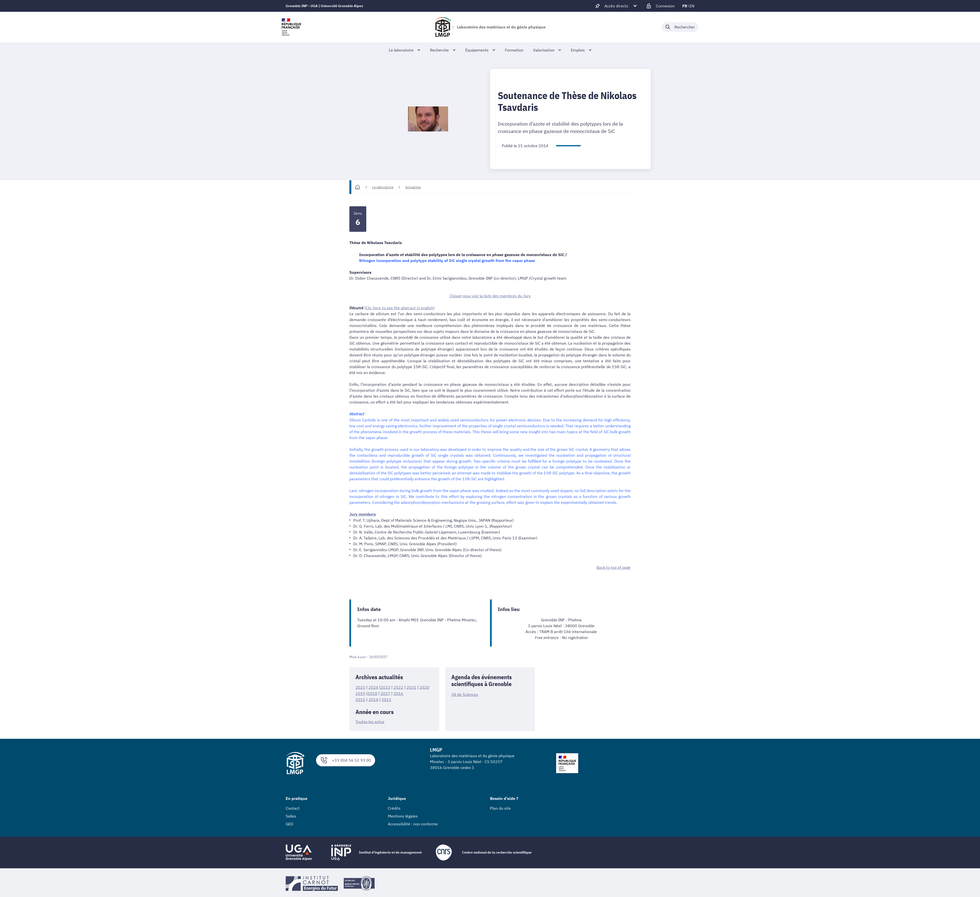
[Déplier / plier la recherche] (680, 27)
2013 (386, 698)
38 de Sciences (464, 693)
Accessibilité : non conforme (413, 822)
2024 (373, 686)
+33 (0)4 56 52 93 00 (345, 758)
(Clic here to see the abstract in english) (399, 307)
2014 (373, 698)
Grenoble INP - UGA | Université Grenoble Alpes (324, 6)
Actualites (413, 187)
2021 (411, 686)
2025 (360, 686)
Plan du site (500, 806)
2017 (385, 692)
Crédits (394, 806)
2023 (385, 686)
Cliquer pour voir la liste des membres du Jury (490, 295)
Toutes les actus (369, 720)
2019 (360, 692)
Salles (291, 814)
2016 (398, 692)
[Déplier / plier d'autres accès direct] (616, 6)
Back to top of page (614, 566)
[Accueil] (357, 187)
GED (289, 822)
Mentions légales (403, 814)
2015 (360, 698)
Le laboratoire (382, 187)
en (691, 5)
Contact (293, 806)
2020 (424, 686)
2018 (372, 692)
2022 (398, 686)
